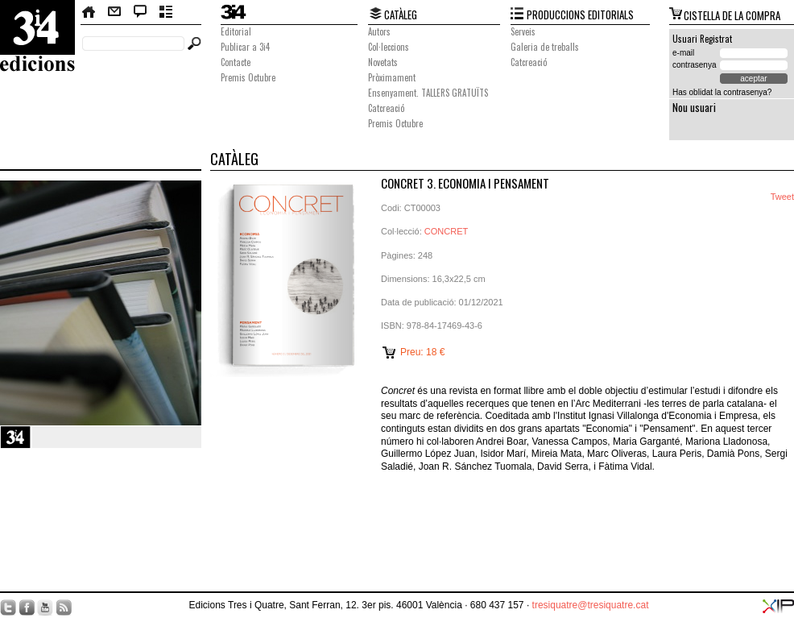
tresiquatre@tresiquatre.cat (590, 605)
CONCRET (446, 231)
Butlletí (166, 12)
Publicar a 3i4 (245, 46)
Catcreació (386, 108)
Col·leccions (388, 46)
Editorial (236, 31)
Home (89, 12)
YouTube (45, 607)
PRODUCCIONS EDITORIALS (580, 14)
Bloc (140, 12)
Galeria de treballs (545, 46)
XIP (778, 606)
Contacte (114, 12)
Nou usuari (694, 107)
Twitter (8, 607)
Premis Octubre (248, 77)
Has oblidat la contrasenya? (721, 92)
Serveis (523, 31)
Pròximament (392, 77)
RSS (64, 607)
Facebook (27, 607)
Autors (379, 31)
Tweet (782, 196)
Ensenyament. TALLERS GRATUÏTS (428, 92)
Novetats (383, 62)
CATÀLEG (400, 14)
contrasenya (694, 64)
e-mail (683, 52)
